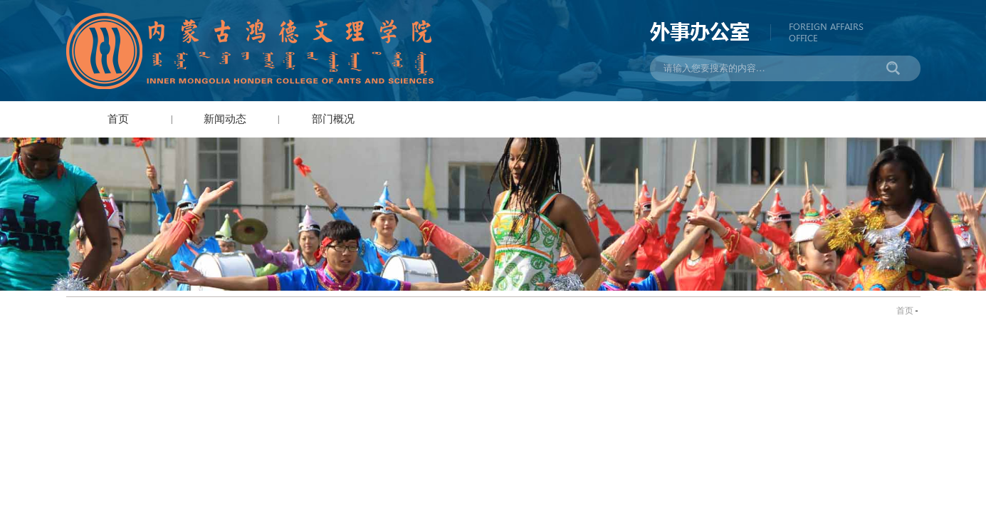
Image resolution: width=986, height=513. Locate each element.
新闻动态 (225, 119)
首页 (118, 119)
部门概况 (333, 119)
